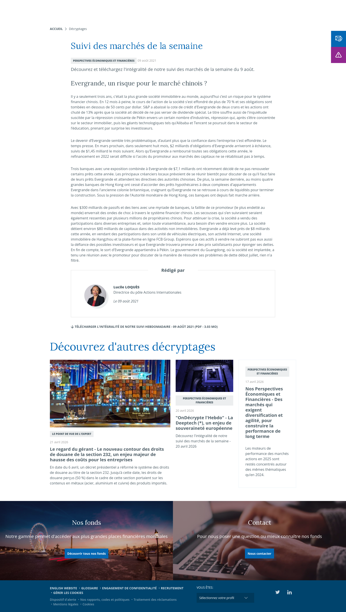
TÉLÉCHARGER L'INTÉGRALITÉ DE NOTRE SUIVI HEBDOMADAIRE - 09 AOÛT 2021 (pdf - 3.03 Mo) (144, 327)
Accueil (56, 29)
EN (284, 11)
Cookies (88, 604)
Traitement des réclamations (155, 599)
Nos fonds (138, 11)
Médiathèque (265, 11)
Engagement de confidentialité (129, 588)
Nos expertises (111, 11)
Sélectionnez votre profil (216, 598)
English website (63, 588)
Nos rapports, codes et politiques (105, 599)
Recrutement (172, 588)
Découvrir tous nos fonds (86, 553)
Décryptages (78, 29)
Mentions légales (65, 604)
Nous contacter (259, 553)
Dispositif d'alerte (63, 599)
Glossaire (89, 588)
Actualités (197, 11)
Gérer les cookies (68, 593)
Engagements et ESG (230, 11)
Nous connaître (167, 11)
